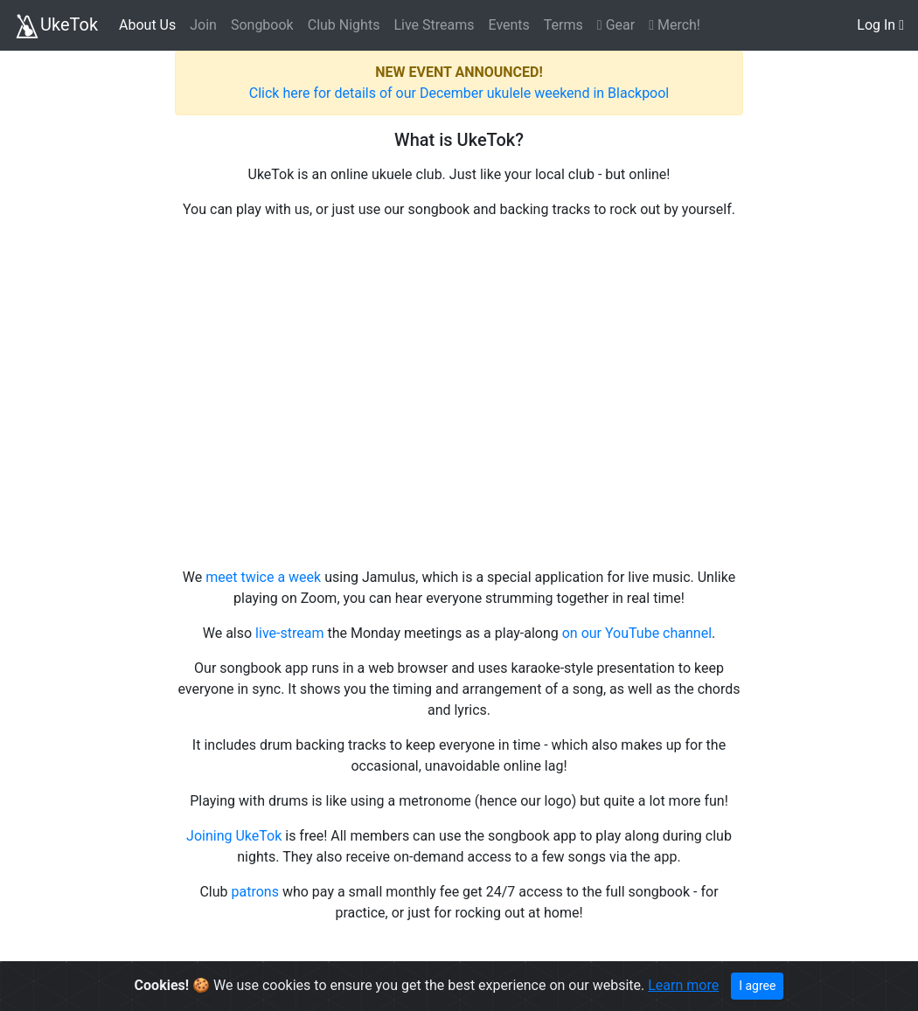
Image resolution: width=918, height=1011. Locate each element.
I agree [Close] (757, 986)
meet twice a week (263, 577)
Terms (563, 25)
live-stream (289, 633)
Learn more (683, 985)
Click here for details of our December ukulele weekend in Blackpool (459, 93)
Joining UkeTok (234, 835)
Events (508, 25)
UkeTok (56, 26)
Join (203, 25)
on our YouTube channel (637, 633)
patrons (255, 891)
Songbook (262, 25)
